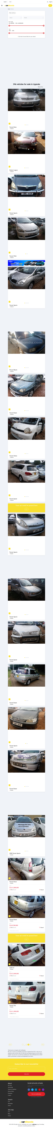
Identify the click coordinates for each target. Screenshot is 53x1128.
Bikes (9, 1114)
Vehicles (12, 9)
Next (43, 1044)
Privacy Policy (11, 1091)
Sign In (50, 1)
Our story (10, 1085)
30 (31, 1044)
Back (10, 1044)
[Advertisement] (26, 51)
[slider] (9, 25)
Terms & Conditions (12, 1089)
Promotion (10, 1093)
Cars (9, 1101)
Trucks (9, 1105)
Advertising (10, 1087)
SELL (50, 5)
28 (26, 1044)
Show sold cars (12, 12)
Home (9, 9)
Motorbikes (10, 1103)
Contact (9, 1095)
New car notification (36, 1094)
